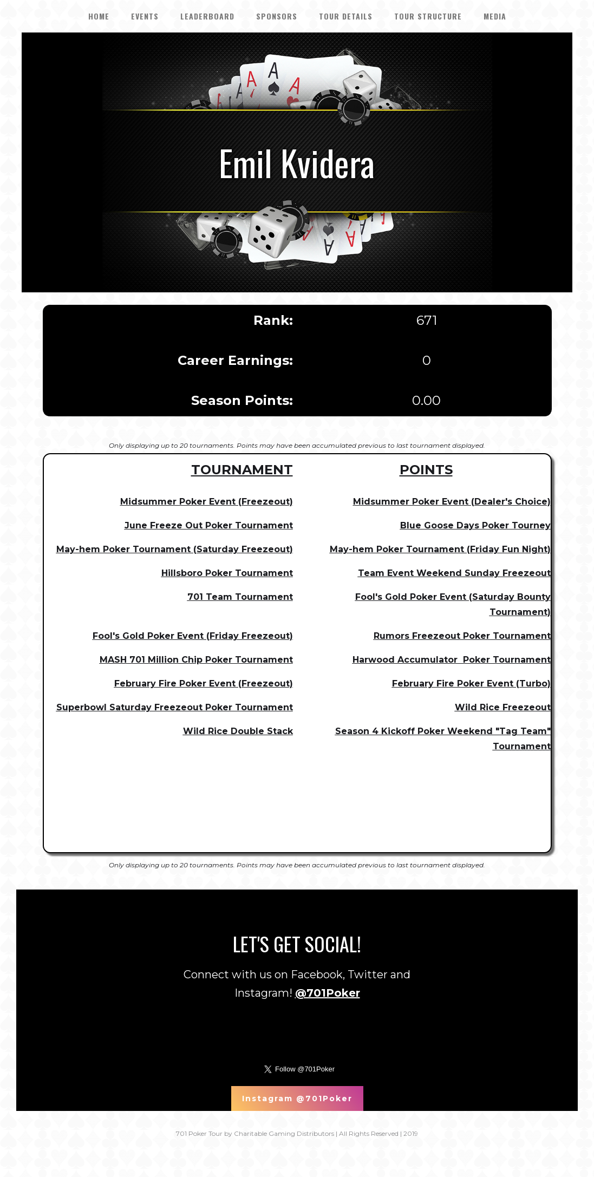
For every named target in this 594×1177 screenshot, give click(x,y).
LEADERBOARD (207, 16)
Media (495, 16)
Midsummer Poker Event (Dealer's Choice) (452, 501)
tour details (346, 16)
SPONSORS (276, 16)
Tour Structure (428, 16)
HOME (98, 16)
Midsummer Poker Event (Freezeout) (206, 501)
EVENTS (145, 16)
